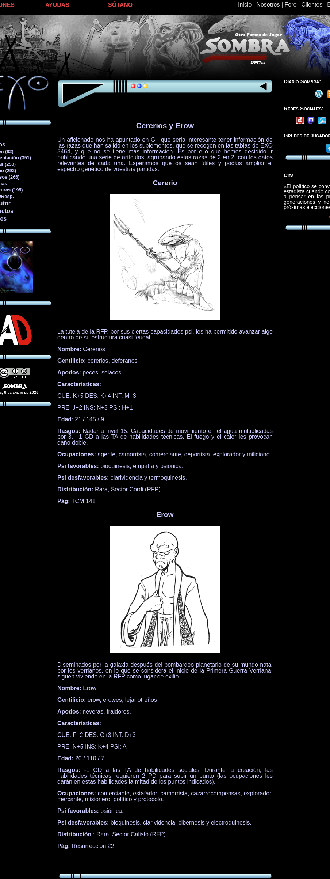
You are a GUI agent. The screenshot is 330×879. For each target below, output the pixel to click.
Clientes (311, 4)
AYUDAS (57, 5)
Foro (290, 4)
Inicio (245, 4)
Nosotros (268, 4)
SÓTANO (120, 5)
